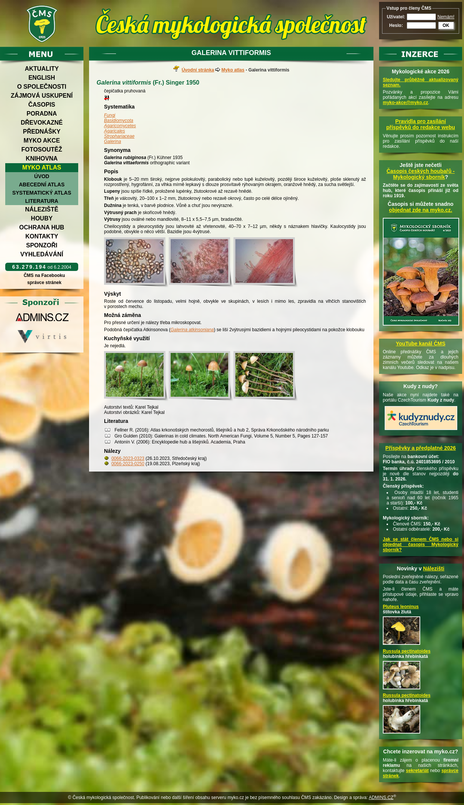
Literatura (41, 201)
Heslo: (396, 25)
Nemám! (445, 16)
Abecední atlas (41, 184)
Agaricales (114, 131)
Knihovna (42, 158)
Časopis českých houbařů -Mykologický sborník (421, 174)
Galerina (112, 141)
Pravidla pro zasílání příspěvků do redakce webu (420, 124)
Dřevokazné (41, 122)
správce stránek (44, 282)
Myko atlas (41, 167)
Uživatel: (396, 16)
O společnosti (42, 86)
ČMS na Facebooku (44, 275)
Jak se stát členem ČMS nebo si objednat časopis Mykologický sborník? (420, 544)
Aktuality (42, 68)
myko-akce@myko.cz (405, 102)
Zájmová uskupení (42, 95)
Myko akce (42, 140)
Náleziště (41, 209)
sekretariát (417, 770)
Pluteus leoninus (401, 606)
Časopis (41, 104)
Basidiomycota (118, 120)
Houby (42, 218)
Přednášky (41, 131)
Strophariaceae (119, 136)
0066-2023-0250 (128, 463)
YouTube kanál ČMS (421, 344)
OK (446, 25)
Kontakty (41, 236)
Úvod (41, 176)
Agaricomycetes (120, 125)
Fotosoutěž (41, 149)
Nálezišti (434, 568)
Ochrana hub (41, 227)
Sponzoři (42, 245)
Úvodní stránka (197, 70)
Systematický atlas (41, 193)
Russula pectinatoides (406, 651)
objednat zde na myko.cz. (420, 210)
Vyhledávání (41, 254)
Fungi (109, 115)
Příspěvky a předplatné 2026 (420, 448)
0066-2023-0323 (128, 458)
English (41, 77)
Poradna (42, 113)
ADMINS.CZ (381, 797)
